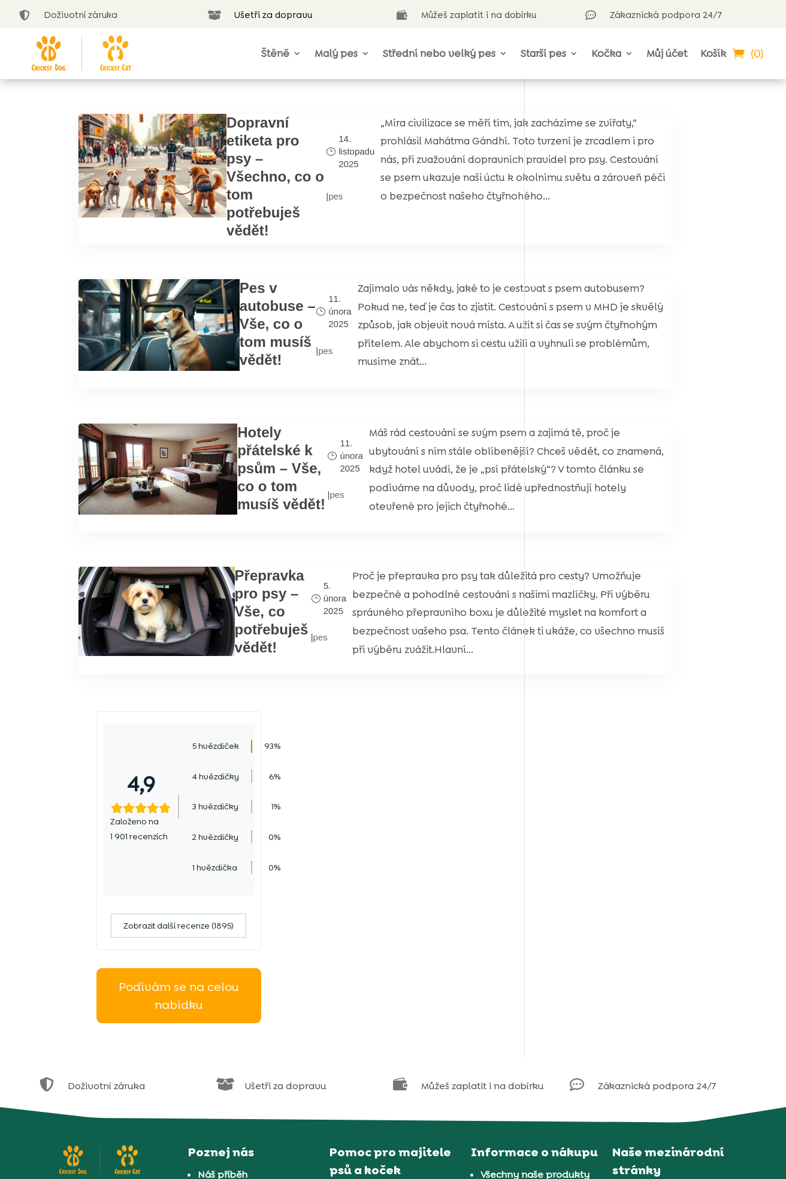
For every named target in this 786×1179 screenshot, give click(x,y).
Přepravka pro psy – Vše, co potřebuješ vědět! (224, 644)
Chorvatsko (648, 911)
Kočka (606, 53)
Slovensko (645, 989)
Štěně (275, 53)
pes (269, 196)
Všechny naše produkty (535, 893)
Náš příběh (222, 893)
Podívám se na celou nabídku (625, 398)
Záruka (496, 971)
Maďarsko (644, 927)
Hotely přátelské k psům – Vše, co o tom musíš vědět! (226, 494)
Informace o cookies (527, 940)
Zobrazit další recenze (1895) (625, 328)
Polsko (637, 942)
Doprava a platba (521, 987)
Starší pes (543, 53)
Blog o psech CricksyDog (396, 958)
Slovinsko (644, 1005)
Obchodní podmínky (528, 956)
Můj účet (666, 53)
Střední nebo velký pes (439, 53)
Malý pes (336, 53)
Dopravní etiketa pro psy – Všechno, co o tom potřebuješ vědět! (222, 176)
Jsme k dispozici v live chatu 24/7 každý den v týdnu (393, 927)
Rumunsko (646, 958)
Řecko (636, 974)
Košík (713, 53)
